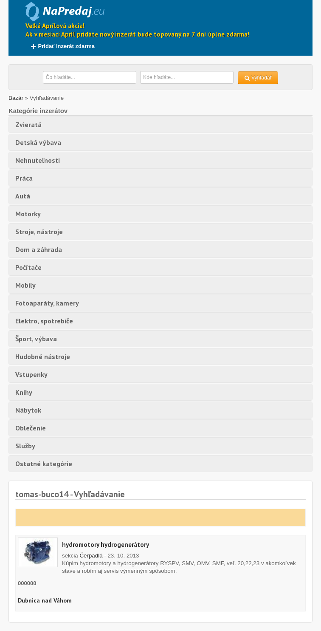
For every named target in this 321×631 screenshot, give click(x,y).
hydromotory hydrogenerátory (105, 544)
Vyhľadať (258, 78)
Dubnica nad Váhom (45, 600)
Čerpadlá (90, 555)
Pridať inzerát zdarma (63, 46)
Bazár (15, 98)
